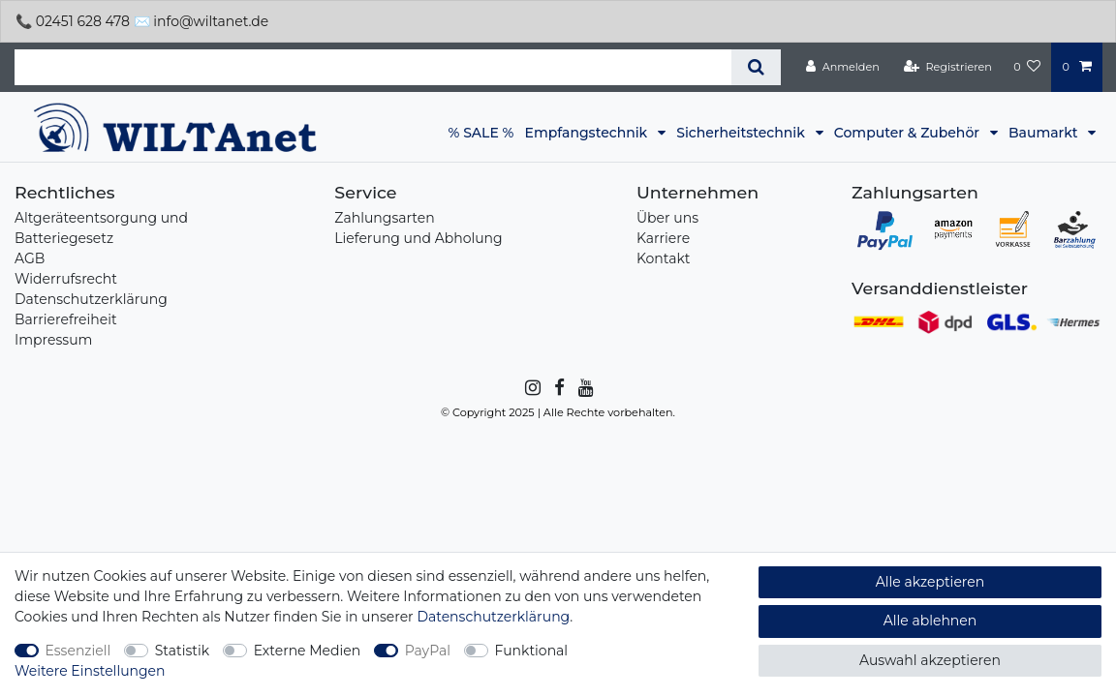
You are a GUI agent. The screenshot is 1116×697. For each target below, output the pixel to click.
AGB (30, 258)
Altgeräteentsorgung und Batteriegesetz (101, 228)
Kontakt (663, 258)
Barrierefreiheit (66, 319)
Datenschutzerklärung (91, 299)
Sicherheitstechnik (742, 132)
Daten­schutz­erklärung (493, 616)
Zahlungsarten (384, 218)
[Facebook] (558, 388)
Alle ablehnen (930, 620)
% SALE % (481, 132)
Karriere (663, 238)
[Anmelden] (842, 67)
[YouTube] (585, 388)
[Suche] (756, 67)
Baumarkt (1044, 132)
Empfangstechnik (588, 132)
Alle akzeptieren (930, 582)
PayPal (427, 650)
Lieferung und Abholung (418, 238)
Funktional (532, 650)
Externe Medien (307, 650)
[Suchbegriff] (373, 67)
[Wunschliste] (1027, 67)
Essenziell (78, 650)
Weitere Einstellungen (90, 671)
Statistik (182, 650)
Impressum (53, 339)
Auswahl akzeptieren (930, 660)
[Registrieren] (948, 67)
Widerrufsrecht (66, 279)
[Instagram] (531, 388)
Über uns (667, 218)
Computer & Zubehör (908, 132)
